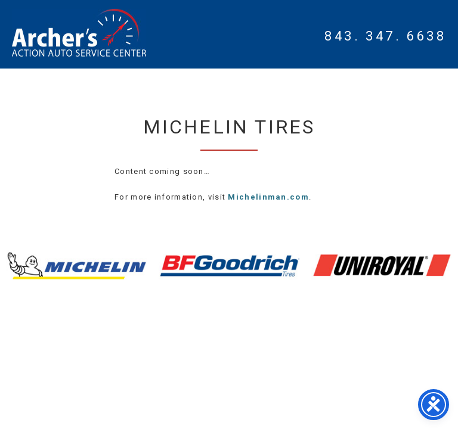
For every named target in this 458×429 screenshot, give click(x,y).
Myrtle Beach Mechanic (79, 33)
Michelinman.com (268, 196)
